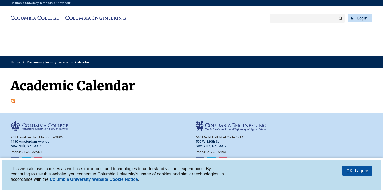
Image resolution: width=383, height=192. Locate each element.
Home (15, 62)
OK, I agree (357, 171)
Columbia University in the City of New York (41, 3)
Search (340, 18)
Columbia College (35, 18)
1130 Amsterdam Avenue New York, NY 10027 (30, 143)
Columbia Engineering (95, 18)
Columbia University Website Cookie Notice (94, 180)
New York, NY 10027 (211, 146)
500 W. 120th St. (208, 141)
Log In (362, 18)
